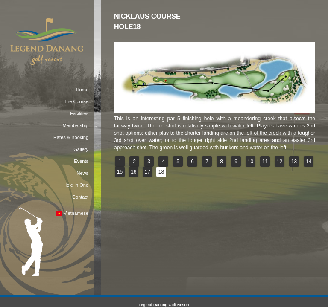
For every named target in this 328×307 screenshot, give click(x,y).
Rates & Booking (70, 137)
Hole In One (75, 185)
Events (81, 161)
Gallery (80, 149)
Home (82, 89)
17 (147, 172)
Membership (75, 125)
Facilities (79, 113)
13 (294, 162)
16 (133, 172)
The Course (76, 101)
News (82, 173)
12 (279, 162)
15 (120, 172)
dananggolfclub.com (235, 211)
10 (250, 162)
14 (308, 162)
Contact (80, 197)
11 (265, 162)
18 (161, 172)
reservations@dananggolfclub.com (168, 211)
